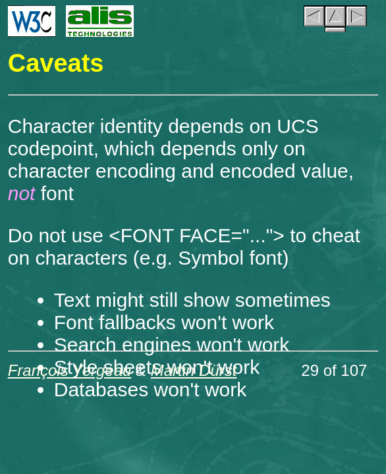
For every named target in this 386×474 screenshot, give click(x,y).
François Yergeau (70, 370)
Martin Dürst (194, 370)
